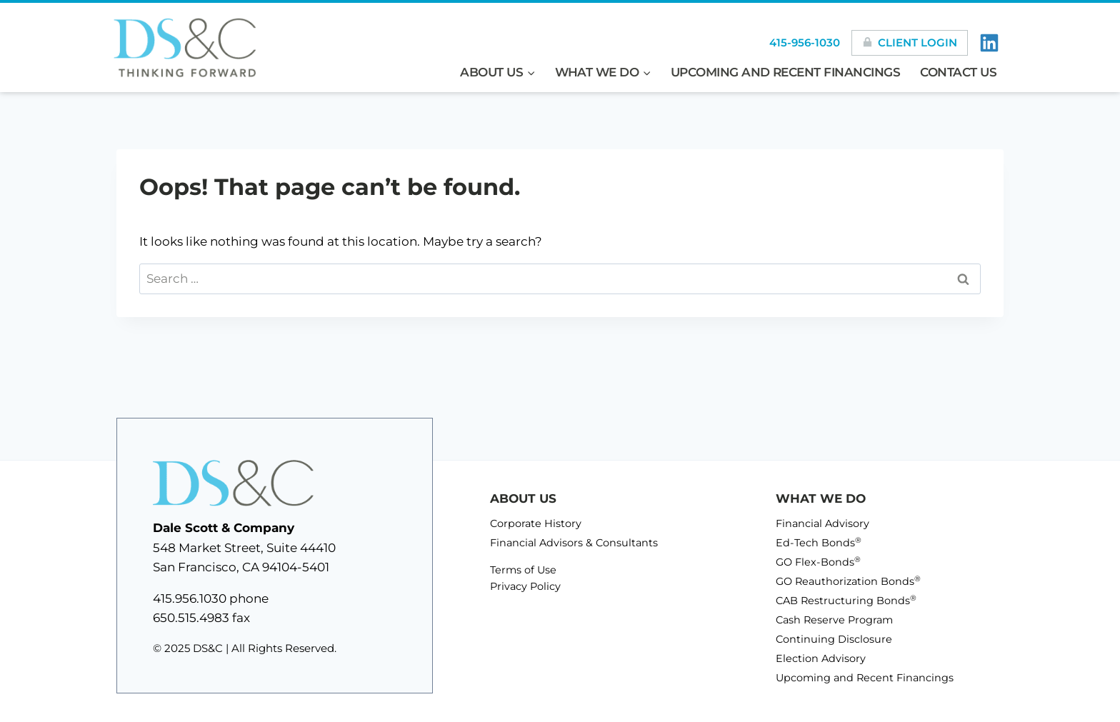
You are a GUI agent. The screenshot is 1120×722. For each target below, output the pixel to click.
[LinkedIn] (989, 43)
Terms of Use (523, 569)
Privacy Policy (525, 586)
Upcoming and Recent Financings (786, 72)
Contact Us (958, 72)
